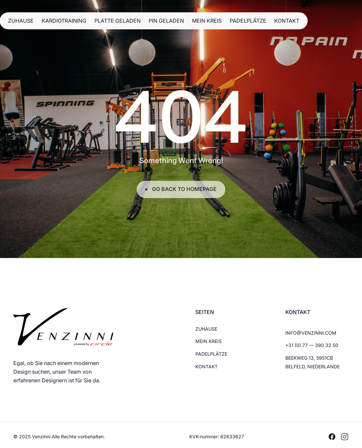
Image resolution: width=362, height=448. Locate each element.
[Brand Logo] (63, 327)
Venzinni (42, 436)
